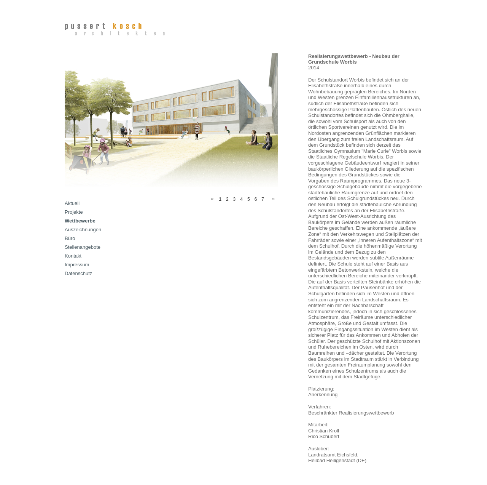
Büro (70, 238)
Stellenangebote (82, 247)
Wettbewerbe (80, 221)
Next (272, 198)
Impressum (77, 264)
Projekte (74, 212)
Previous (210, 198)
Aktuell (72, 203)
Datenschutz (78, 273)
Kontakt (73, 256)
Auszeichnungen (83, 229)
